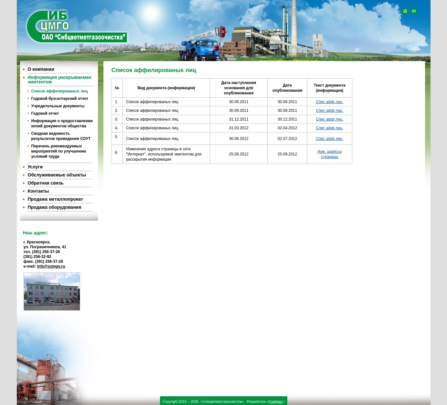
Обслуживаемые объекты (57, 174)
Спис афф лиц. (329, 102)
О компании (41, 69)
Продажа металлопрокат (55, 199)
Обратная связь (46, 183)
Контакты (38, 191)
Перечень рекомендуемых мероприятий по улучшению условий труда (58, 151)
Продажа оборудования (54, 207)
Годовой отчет (45, 113)
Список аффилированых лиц (59, 91)
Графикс (275, 401)
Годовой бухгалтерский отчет (60, 98)
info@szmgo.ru (51, 266)
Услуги (35, 166)
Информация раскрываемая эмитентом (59, 79)
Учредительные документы (58, 106)
